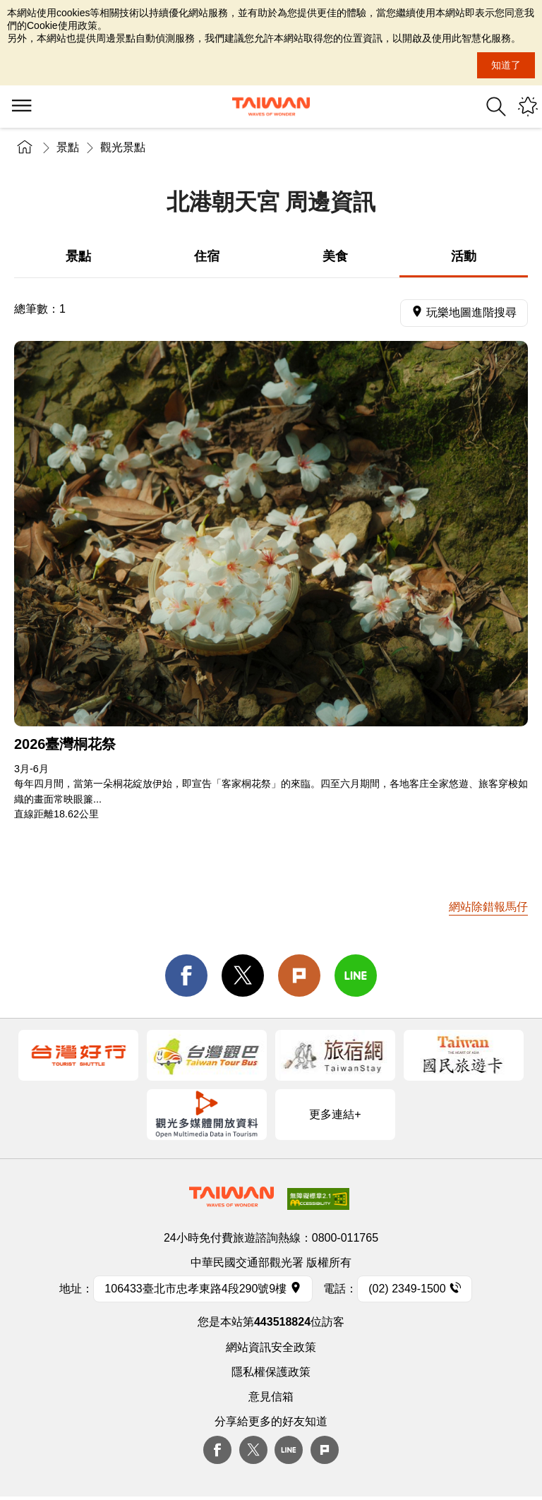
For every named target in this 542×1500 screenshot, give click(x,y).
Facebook (217, 1450)
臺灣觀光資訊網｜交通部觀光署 (271, 106)
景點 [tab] (78, 256)
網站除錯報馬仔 (488, 907)
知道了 (506, 65)
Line (289, 1450)
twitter (243, 975)
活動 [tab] (463, 256)
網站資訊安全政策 (271, 1347)
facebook (186, 975)
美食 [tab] (335, 256)
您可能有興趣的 (528, 106)
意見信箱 (271, 1397)
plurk (325, 1450)
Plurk (299, 975)
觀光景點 (122, 147)
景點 (67, 147)
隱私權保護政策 (271, 1372)
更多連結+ (335, 1114)
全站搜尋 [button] (496, 106)
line (356, 975)
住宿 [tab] (206, 256)
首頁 (24, 147)
